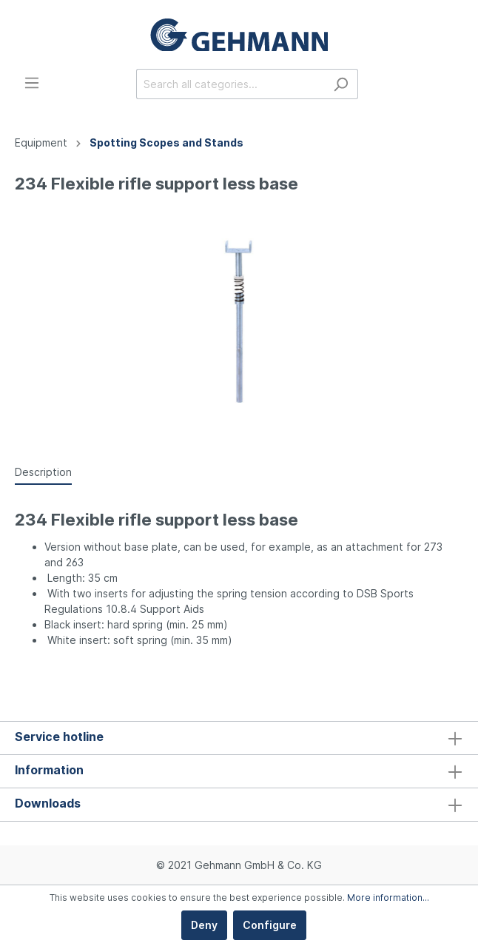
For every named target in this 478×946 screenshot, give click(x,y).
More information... (388, 897)
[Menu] (32, 83)
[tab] (43, 471)
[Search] (340, 84)
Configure (270, 925)
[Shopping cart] (454, 85)
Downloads (48, 803)
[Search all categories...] (230, 84)
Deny (204, 925)
